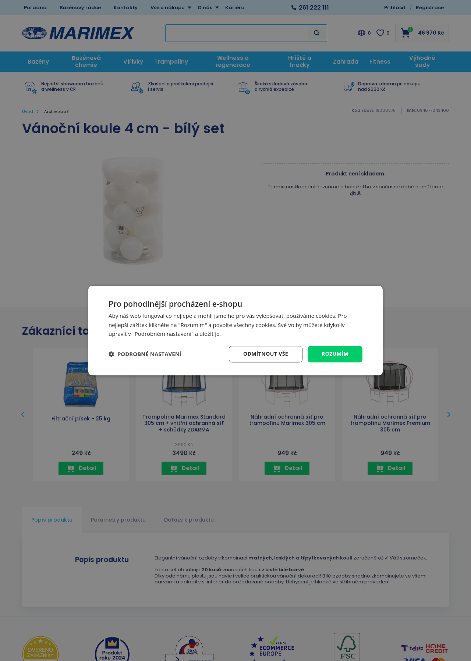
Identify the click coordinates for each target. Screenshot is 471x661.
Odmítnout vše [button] (265, 353)
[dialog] (235, 330)
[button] (145, 354)
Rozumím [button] (335, 353)
